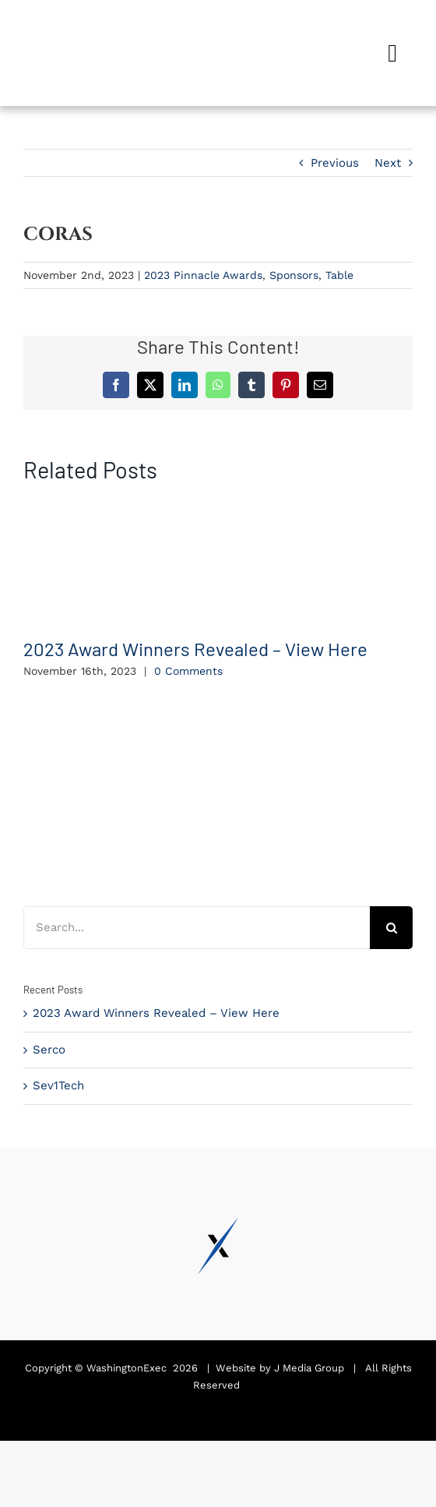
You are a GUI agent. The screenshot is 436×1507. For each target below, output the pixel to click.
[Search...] (196, 927)
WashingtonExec (126, 1368)
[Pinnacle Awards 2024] (81, 29)
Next (387, 163)
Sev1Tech (58, 1085)
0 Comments (188, 671)
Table (339, 275)
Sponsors (293, 275)
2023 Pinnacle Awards (203, 275)
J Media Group (309, 1368)
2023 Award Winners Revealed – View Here (195, 648)
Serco (49, 1050)
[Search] (391, 927)
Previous (335, 163)
